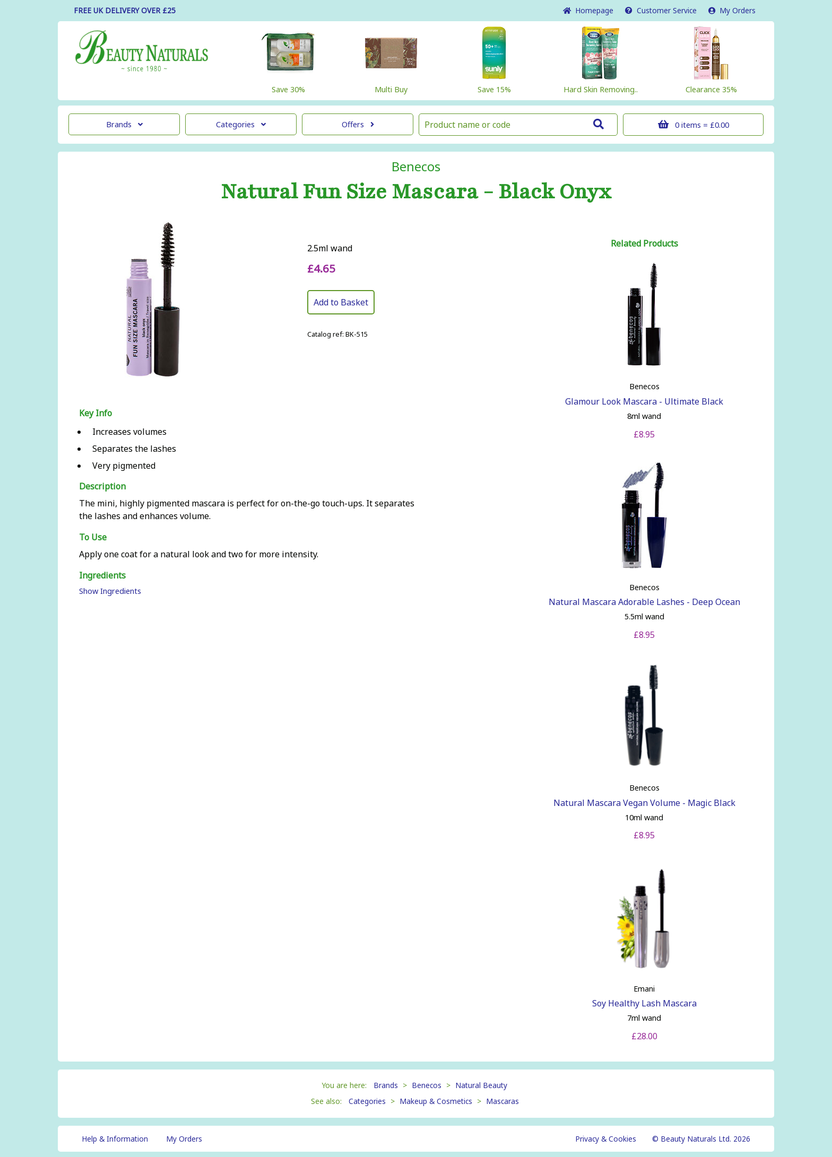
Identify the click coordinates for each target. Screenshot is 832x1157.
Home (588, 10)
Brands (124, 124)
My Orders (732, 10)
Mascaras (502, 1101)
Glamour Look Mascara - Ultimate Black (644, 401)
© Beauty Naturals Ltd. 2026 (701, 1139)
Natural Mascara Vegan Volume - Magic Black (644, 803)
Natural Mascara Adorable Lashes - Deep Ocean (644, 602)
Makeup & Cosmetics (436, 1101)
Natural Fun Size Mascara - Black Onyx (416, 192)
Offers (358, 124)
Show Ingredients (110, 591)
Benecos (416, 166)
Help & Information (115, 1139)
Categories (241, 124)
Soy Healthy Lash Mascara (644, 1003)
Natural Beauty (481, 1085)
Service (661, 10)
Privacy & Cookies (605, 1139)
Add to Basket (341, 302)
